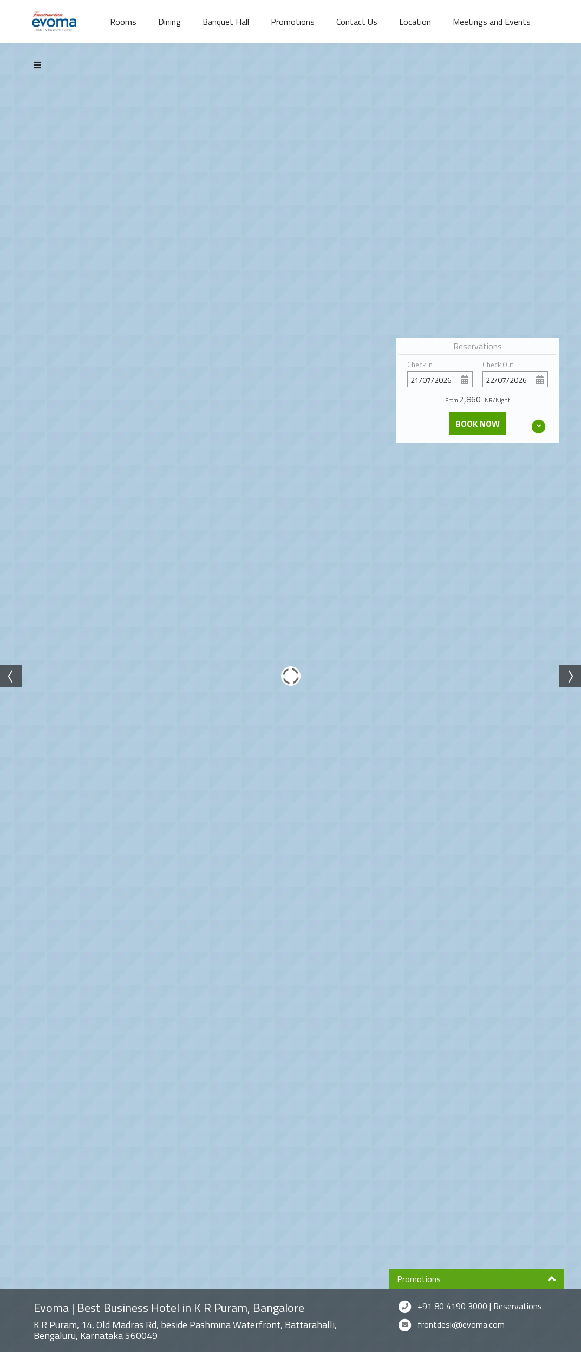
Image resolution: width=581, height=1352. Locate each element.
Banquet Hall (226, 21)
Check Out (497, 364)
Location (415, 21)
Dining (169, 21)
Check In (420, 364)
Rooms (123, 21)
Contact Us (356, 21)
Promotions (293, 21)
